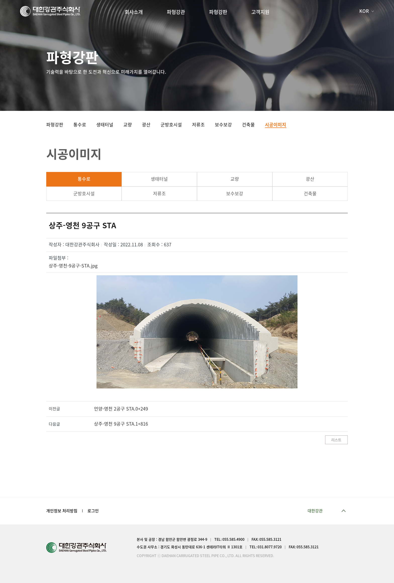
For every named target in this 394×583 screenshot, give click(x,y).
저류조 (159, 193)
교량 (234, 179)
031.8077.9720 (270, 547)
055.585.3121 (270, 539)
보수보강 (234, 193)
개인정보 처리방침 (61, 511)
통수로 (84, 179)
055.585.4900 (233, 539)
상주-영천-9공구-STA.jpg (73, 265)
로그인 (93, 511)
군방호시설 (84, 193)
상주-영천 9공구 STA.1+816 (121, 424)
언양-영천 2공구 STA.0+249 (121, 409)
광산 (310, 179)
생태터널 (159, 179)
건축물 (310, 193)
